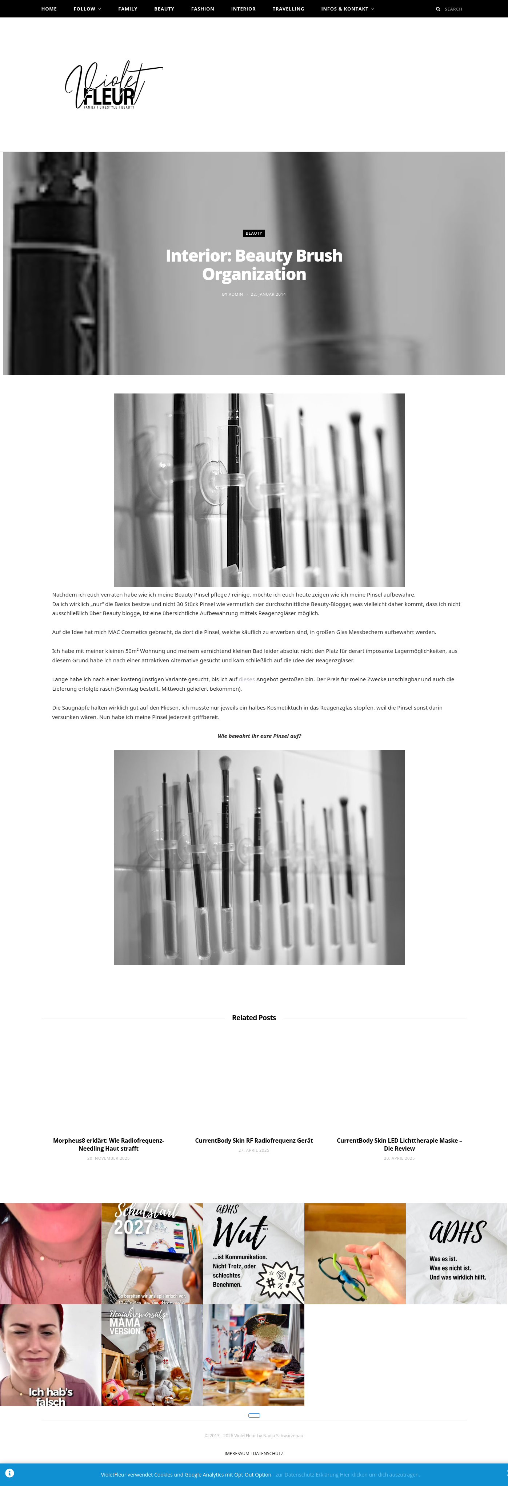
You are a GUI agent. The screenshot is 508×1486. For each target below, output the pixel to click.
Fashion (203, 8)
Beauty (164, 8)
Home (49, 8)
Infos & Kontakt (344, 8)
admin (236, 294)
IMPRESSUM (237, 1453)
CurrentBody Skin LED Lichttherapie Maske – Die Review (399, 1144)
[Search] (438, 9)
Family (127, 8)
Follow (85, 8)
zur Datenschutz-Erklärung (307, 1474)
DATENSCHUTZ (268, 1453)
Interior (243, 8)
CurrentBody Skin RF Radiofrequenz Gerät (254, 1140)
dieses (247, 679)
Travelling (289, 8)
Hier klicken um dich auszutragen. (380, 1474)
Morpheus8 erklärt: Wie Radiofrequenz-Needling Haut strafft (108, 1144)
